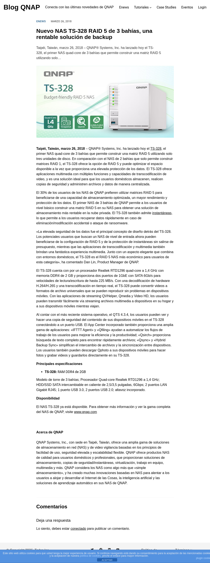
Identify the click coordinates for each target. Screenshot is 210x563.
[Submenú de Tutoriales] (151, 7)
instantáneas (162, 213)
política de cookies (90, 555)
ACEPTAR (107, 560)
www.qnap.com (85, 412)
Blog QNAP (22, 7)
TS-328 (155, 148)
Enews (41, 21)
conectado (78, 528)
